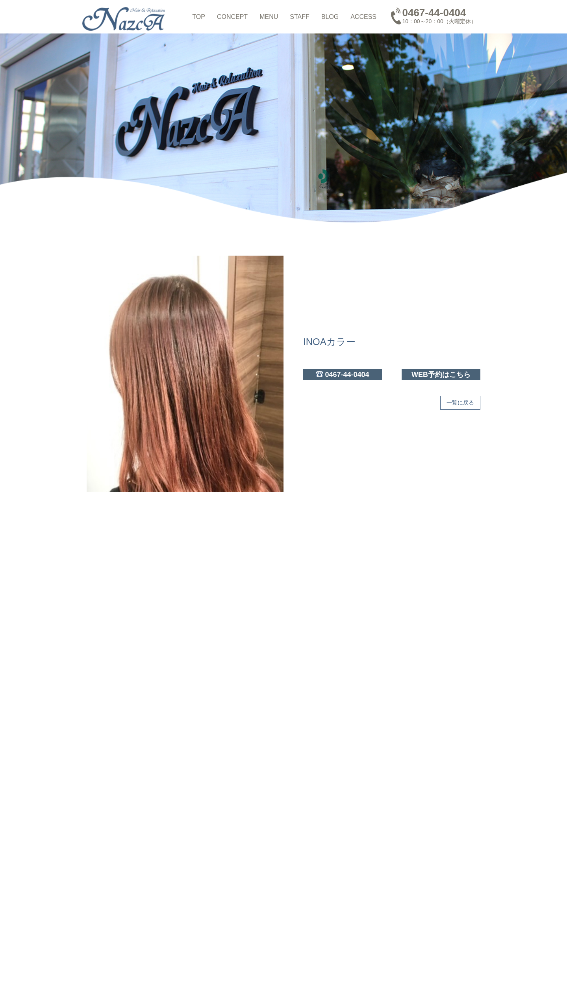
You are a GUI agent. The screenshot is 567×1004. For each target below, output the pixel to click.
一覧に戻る (460, 402)
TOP (198, 16)
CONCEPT (232, 16)
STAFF (299, 16)
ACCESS (363, 16)
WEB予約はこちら (441, 375)
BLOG (330, 16)
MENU (268, 16)
